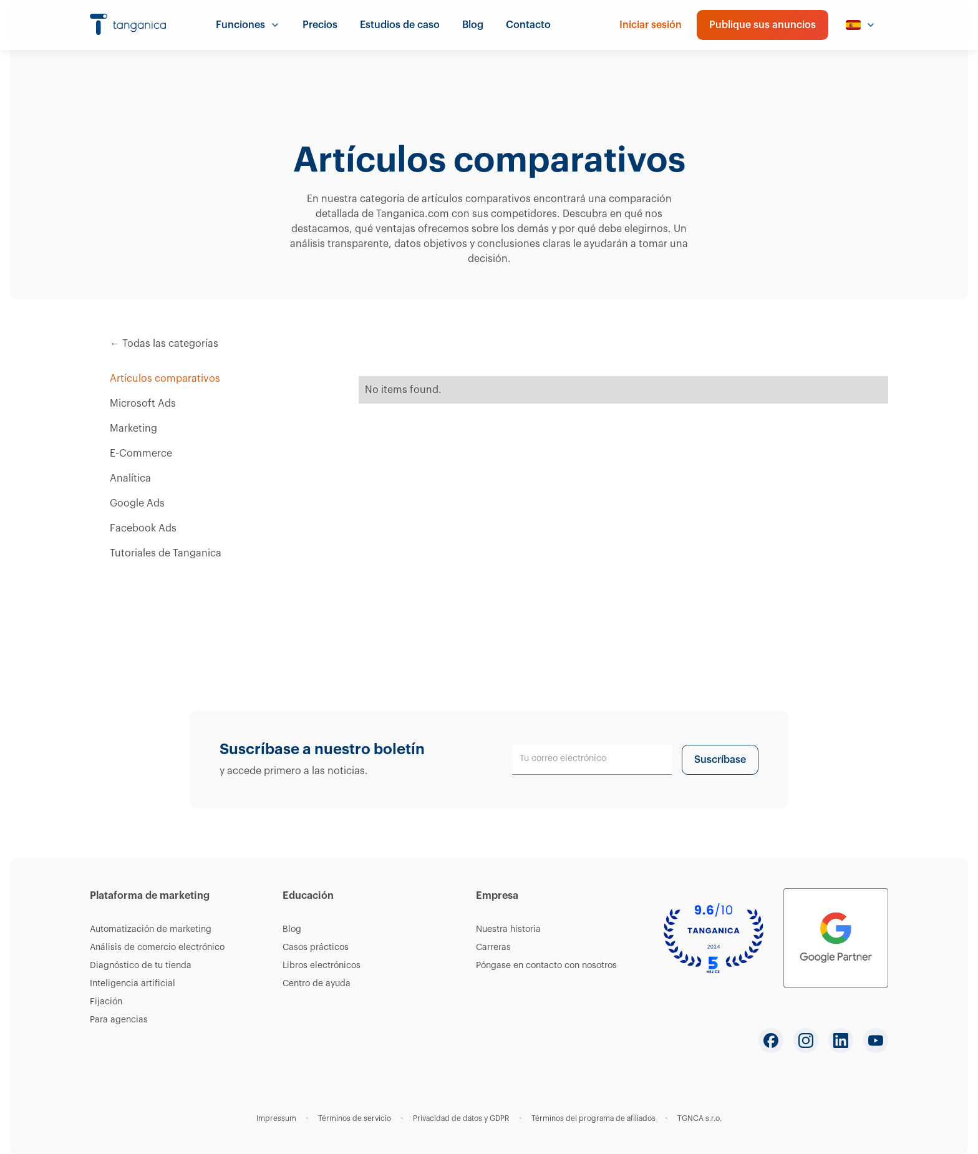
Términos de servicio (354, 1118)
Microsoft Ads (143, 404)
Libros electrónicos (322, 965)
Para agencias (119, 1020)
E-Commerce (141, 453)
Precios (320, 25)
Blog (472, 25)
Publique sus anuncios (762, 25)
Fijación (106, 1001)
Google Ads (137, 503)
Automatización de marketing (150, 929)
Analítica (130, 478)
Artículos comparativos (165, 379)
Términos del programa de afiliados (593, 1118)
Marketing (133, 429)
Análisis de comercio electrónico (157, 947)
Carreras (493, 947)
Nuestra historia (508, 929)
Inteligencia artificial (132, 983)
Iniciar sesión (650, 25)
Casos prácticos (316, 947)
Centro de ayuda (317, 983)
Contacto (528, 25)
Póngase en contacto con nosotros (546, 965)
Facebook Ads (143, 528)
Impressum (276, 1118)
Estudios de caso (400, 25)
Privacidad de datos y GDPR (461, 1118)
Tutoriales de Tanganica (165, 553)
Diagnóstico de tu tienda (140, 965)
